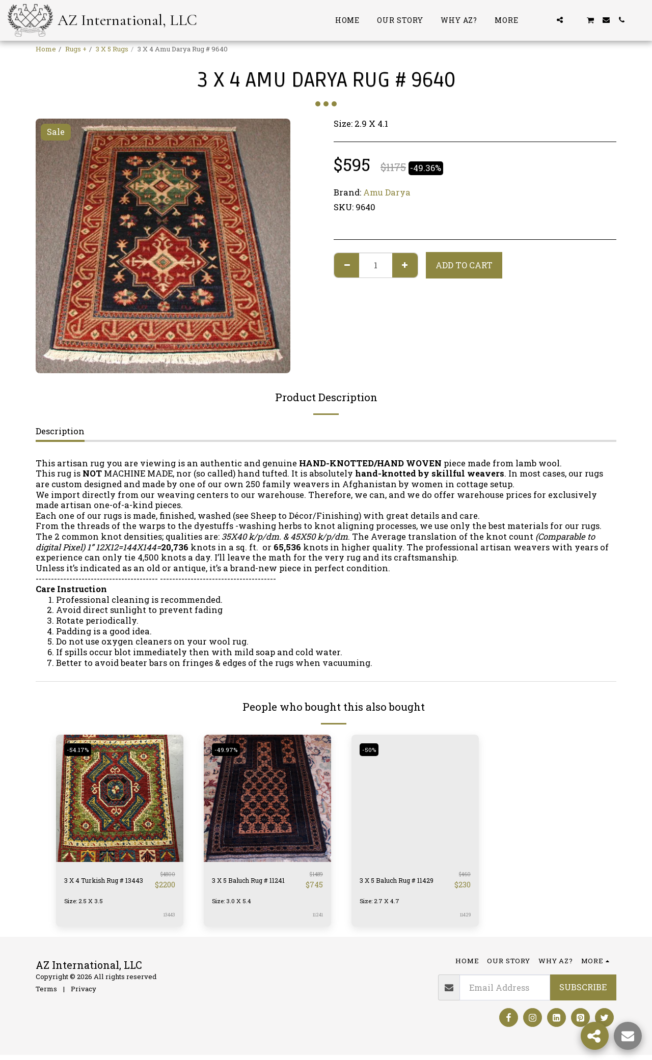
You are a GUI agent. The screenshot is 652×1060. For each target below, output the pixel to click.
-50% (371, 749)
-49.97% (228, 749)
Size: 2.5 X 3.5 (85, 905)
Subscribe (583, 991)
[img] (119, 798)
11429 (464, 919)
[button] (544, 19)
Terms (46, 993)
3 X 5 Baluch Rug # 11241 (250, 882)
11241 (317, 919)
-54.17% (80, 749)
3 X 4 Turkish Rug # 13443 (105, 882)
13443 (168, 919)
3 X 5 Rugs (112, 48)
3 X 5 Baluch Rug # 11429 (398, 882)
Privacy (83, 993)
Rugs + (76, 48)
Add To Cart (464, 265)
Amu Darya (387, 192)
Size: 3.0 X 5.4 (234, 905)
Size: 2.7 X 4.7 (382, 905)
